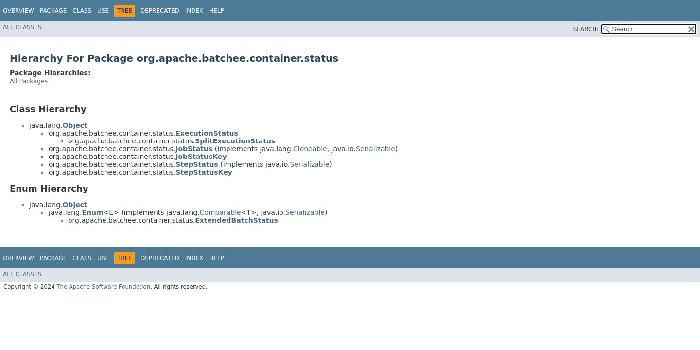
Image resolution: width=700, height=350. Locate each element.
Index (194, 10)
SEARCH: (586, 29)
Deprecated (159, 10)
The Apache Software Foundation (103, 286)
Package (53, 10)
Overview (18, 10)
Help (216, 10)
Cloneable (310, 149)
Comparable (220, 212)
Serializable (375, 149)
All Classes (22, 27)
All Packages (29, 81)
